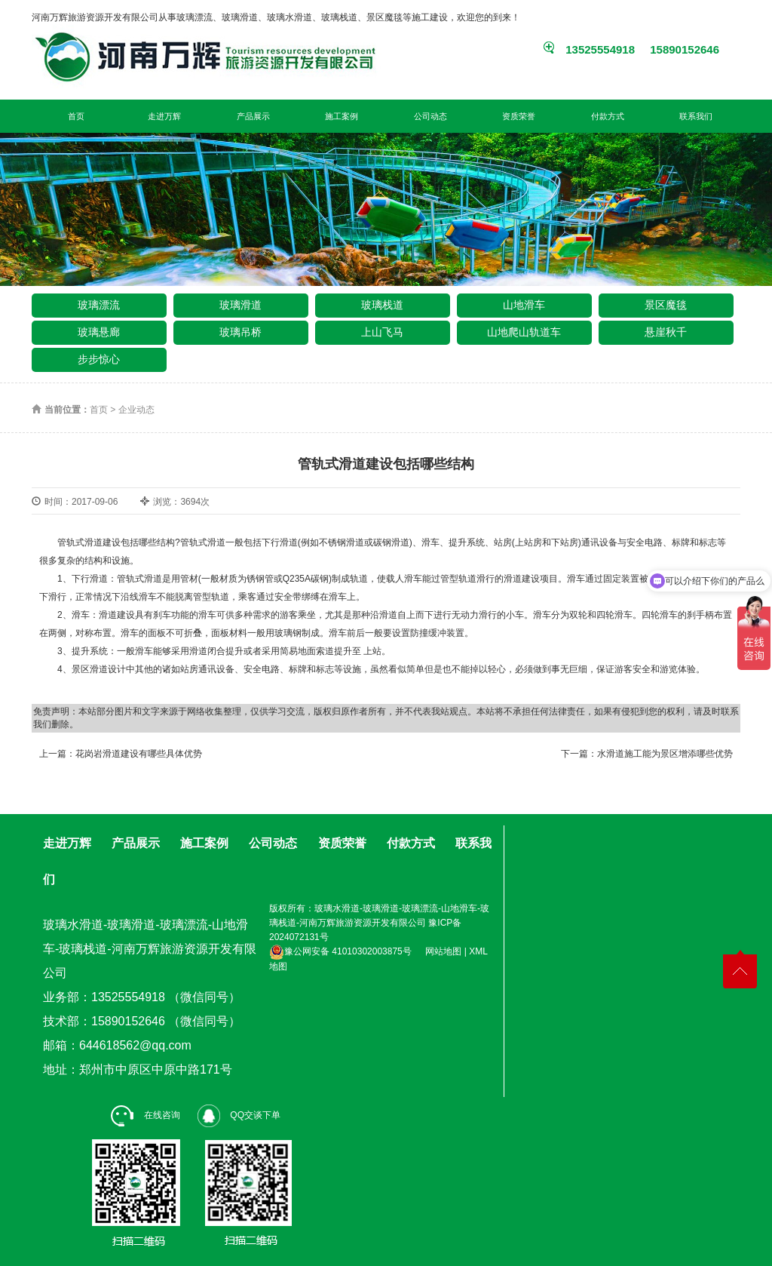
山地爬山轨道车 (524, 332)
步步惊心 (99, 359)
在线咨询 (145, 1115)
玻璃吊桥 (240, 332)
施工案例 (341, 116)
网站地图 (443, 951)
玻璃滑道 (240, 305)
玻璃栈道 (382, 305)
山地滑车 (524, 305)
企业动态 (136, 409)
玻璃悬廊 (99, 332)
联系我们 (695, 116)
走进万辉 (164, 116)
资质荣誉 (518, 116)
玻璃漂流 (99, 305)
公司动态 (430, 116)
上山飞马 (382, 332)
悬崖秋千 (666, 332)
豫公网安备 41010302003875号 (340, 951)
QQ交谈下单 (239, 1115)
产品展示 (253, 116)
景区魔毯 (666, 305)
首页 (76, 116)
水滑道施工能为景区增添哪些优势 (665, 753)
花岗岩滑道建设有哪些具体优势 (138, 753)
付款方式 (607, 116)
